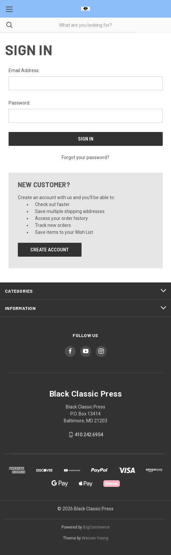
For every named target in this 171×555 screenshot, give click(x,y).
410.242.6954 (89, 435)
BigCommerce (96, 527)
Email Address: (24, 70)
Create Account (49, 250)
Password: (19, 103)
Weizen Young (95, 538)
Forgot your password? (85, 157)
